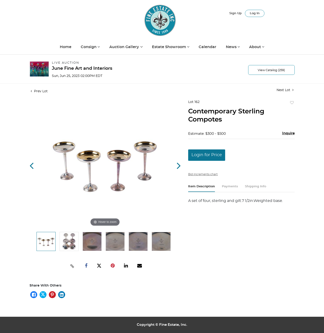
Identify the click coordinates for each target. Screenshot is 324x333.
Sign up (235, 13)
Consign (89, 47)
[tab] (201, 188)
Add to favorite (292, 103)
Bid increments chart (203, 174)
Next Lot (285, 90)
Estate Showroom (169, 47)
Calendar (207, 47)
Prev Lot (39, 91)
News (231, 47)
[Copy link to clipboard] (72, 265)
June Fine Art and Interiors (82, 68)
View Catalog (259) (271, 70)
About (255, 47)
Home (65, 47)
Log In (255, 13)
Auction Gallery (124, 47)
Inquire (288, 133)
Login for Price (206, 155)
